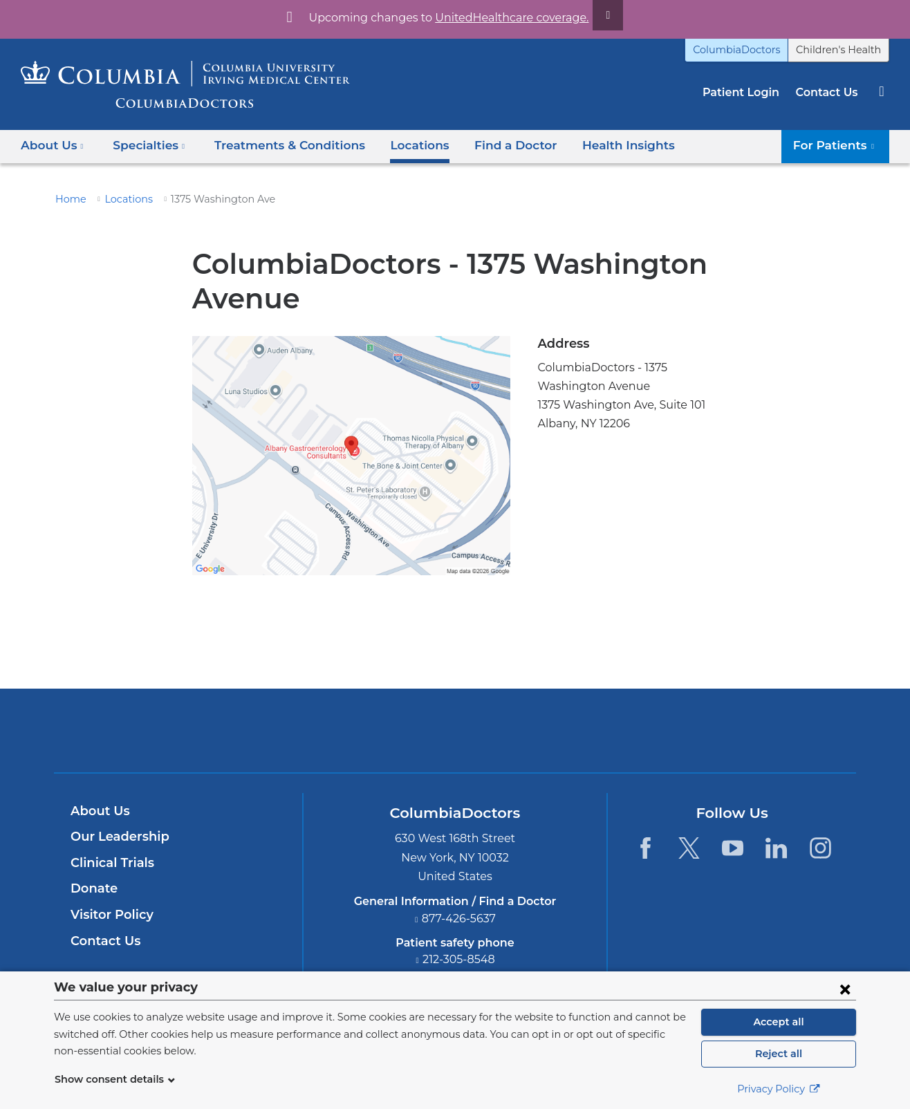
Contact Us (828, 92)
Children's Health (843, 49)
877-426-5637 (459, 918)
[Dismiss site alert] (592, 15)
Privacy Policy (778, 1088)
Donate (92, 888)
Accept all (778, 1021)
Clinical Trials (111, 863)
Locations (400, 144)
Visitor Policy (110, 915)
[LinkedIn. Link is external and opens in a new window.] (776, 848)
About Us (98, 811)
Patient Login (748, 92)
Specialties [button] (145, 144)
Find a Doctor (491, 144)
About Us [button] (52, 144)
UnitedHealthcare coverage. (503, 18)
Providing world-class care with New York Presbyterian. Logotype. (548, 738)
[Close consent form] (845, 989)
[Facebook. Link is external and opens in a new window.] (644, 848)
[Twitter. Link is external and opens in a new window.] (689, 848)
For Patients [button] (839, 144)
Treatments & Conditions (276, 144)
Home (68, 199)
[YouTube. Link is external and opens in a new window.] (732, 848)
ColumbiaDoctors (752, 49)
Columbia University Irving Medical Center (390, 730)
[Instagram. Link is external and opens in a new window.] (820, 848)
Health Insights (596, 144)
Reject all (778, 1053)
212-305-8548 (459, 959)
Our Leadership (116, 837)
